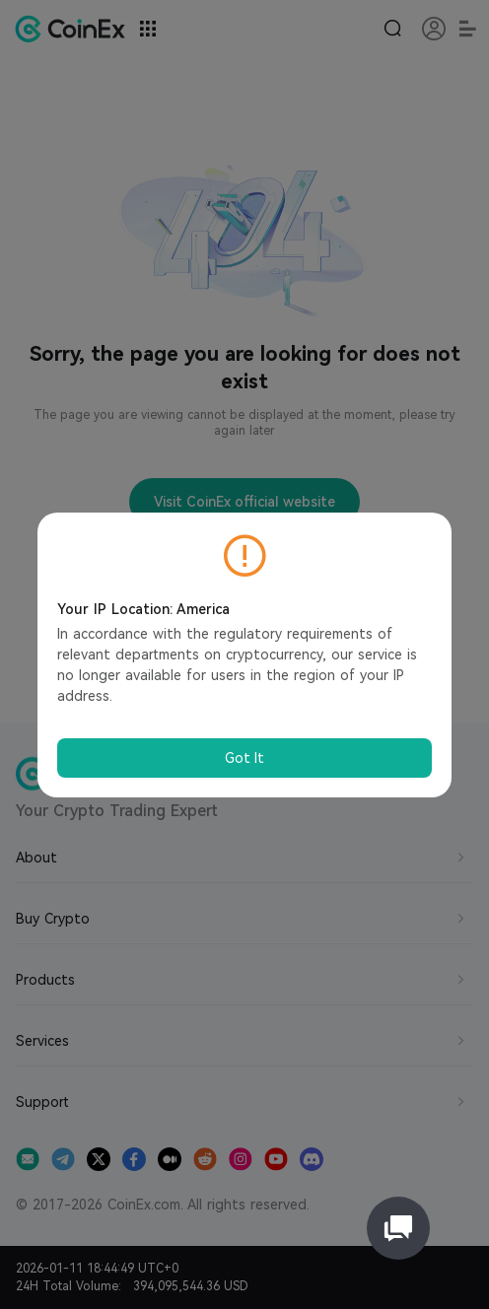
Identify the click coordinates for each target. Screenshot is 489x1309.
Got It (244, 758)
